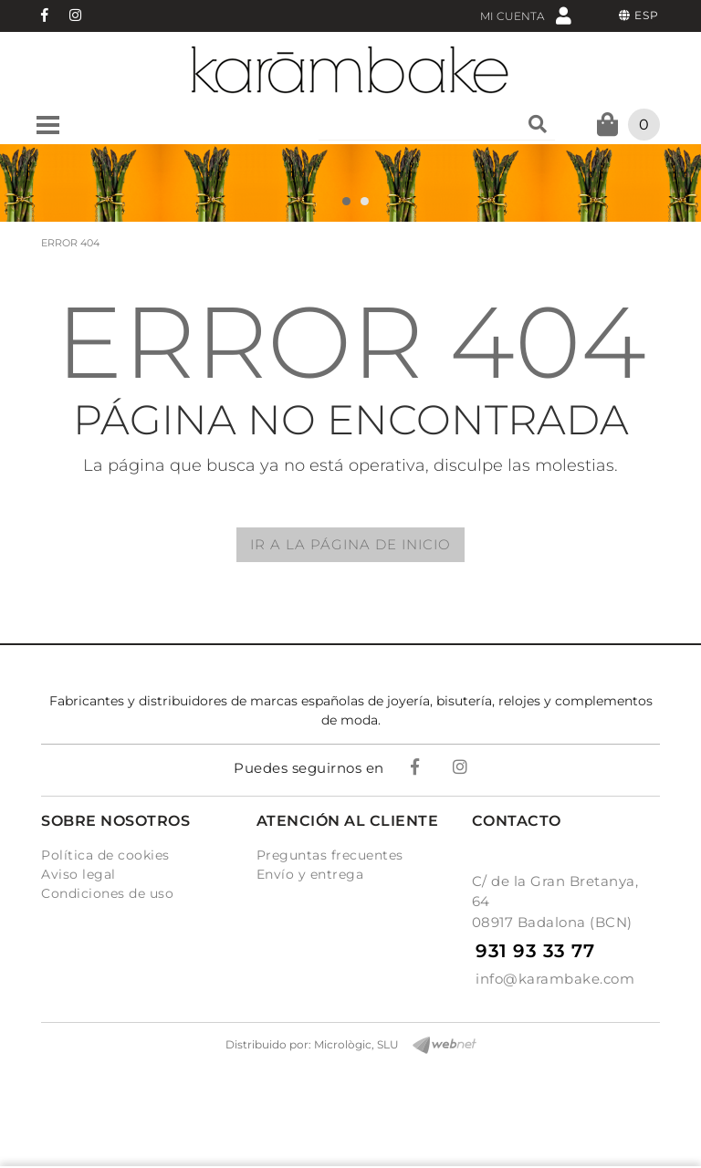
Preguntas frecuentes (329, 855)
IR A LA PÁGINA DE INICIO (350, 544)
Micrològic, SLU (356, 1044)
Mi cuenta (525, 15)
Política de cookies (105, 855)
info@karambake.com (555, 978)
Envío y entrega (310, 874)
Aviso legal (78, 874)
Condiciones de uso (107, 893)
